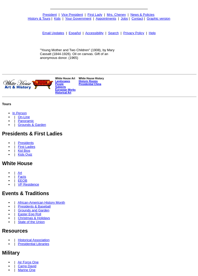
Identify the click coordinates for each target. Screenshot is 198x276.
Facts (22, 177)
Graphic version (158, 18)
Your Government (78, 18)
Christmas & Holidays (34, 218)
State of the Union (31, 222)
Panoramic (26, 121)
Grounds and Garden (33, 210)
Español (75, 33)
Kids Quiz (25, 154)
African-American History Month (41, 202)
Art (20, 173)
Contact (137, 18)
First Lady (94, 15)
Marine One (26, 270)
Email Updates (53, 33)
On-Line (24, 117)
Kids (57, 18)
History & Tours (39, 18)
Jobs (124, 18)
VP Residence (28, 184)
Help (152, 33)
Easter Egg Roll (29, 214)
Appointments (106, 18)
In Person (19, 113)
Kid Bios (24, 150)
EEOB (22, 180)
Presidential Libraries (33, 244)
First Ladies (26, 147)
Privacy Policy (133, 33)
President (50, 15)
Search (113, 33)
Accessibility (94, 33)
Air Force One (28, 262)
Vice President (72, 15)
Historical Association (34, 240)
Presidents (26, 143)
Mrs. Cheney (116, 15)
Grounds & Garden (32, 125)
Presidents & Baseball (34, 206)
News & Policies (142, 15)
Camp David (27, 266)
